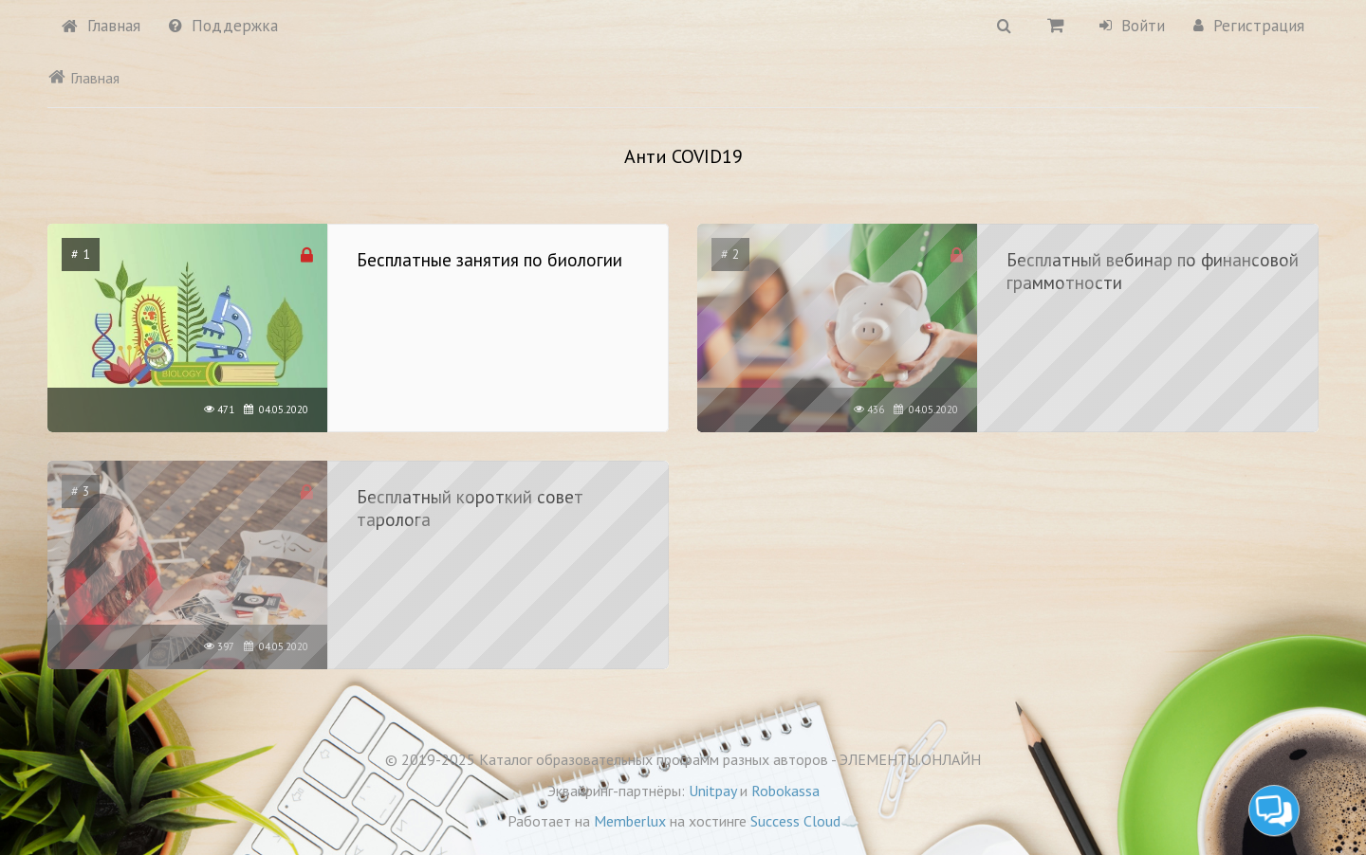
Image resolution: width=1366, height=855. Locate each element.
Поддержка (223, 25)
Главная (101, 25)
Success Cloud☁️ (804, 820)
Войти (1132, 25)
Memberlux (630, 820)
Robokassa (785, 790)
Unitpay (712, 790)
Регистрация (1248, 25)
